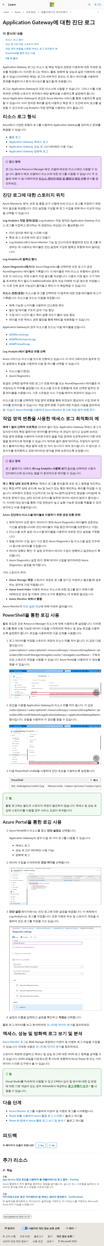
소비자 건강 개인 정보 (14, 1241)
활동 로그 (15, 137)
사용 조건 (38, 1241)
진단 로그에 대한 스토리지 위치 (22, 44)
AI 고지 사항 (9, 1236)
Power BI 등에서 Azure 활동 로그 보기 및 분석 (36, 1120)
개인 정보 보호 (64, 1236)
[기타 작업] (98, 12)
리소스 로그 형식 (14, 39)
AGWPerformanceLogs (22, 339)
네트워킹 (31, 12)
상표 (49, 1241)
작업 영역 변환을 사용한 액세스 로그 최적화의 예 (31, 48)
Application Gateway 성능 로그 (27, 146)
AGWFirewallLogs (19, 344)
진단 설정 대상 (32, 606)
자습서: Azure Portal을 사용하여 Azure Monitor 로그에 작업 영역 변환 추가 (51, 409)
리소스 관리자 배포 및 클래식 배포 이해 (62, 178)
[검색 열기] (89, 5)
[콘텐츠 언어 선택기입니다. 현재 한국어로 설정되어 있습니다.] (10, 1228)
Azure (17, 12)
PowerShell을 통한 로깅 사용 (20, 53)
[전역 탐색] (3, 5)
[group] (55, 786)
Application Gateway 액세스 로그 (28, 141)
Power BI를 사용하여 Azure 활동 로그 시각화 (35, 1115)
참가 (50, 1236)
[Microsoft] (52, 4)
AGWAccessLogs (19, 334)
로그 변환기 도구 (78, 1086)
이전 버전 (25, 1236)
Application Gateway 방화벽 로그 (28, 151)
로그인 (97, 4)
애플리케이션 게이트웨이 (54, 12)
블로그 (37, 1236)
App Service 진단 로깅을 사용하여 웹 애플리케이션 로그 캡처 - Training (40, 1179)
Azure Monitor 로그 (14, 1042)
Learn (6, 12)
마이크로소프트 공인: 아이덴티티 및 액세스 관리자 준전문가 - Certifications (43, 1196)
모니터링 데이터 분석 (59, 1024)
